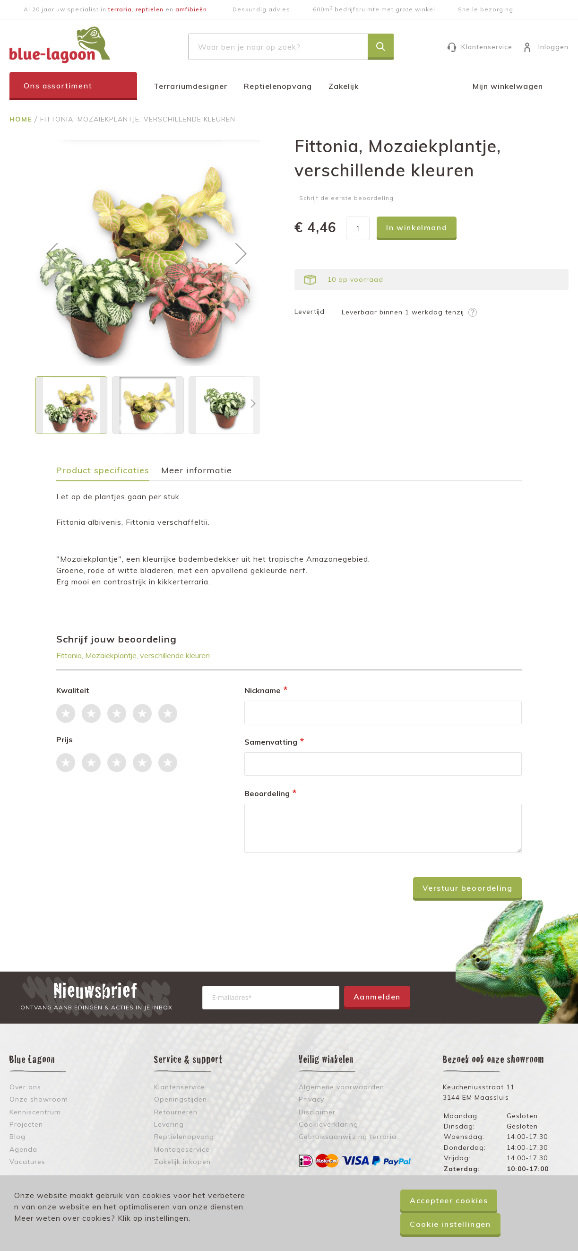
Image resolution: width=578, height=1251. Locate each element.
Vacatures (27, 1161)
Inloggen (553, 47)
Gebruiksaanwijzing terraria (348, 1136)
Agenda (23, 1149)
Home (21, 119)
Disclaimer (317, 1112)
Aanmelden (377, 996)
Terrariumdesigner (190, 86)
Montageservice (182, 1149)
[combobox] (291, 47)
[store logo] (59, 44)
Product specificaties (102, 471)
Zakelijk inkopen (182, 1161)
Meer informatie (196, 471)
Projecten (26, 1124)
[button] (52, 253)
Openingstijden (180, 1099)
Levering (169, 1124)
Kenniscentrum (35, 1112)
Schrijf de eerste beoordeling (346, 197)
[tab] (107, 473)
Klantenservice (486, 47)
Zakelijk (343, 86)
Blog (17, 1136)
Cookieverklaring (328, 1124)
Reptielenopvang (278, 86)
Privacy (311, 1099)
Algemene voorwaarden (341, 1087)
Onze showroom (38, 1099)
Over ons (25, 1087)
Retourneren (176, 1112)
